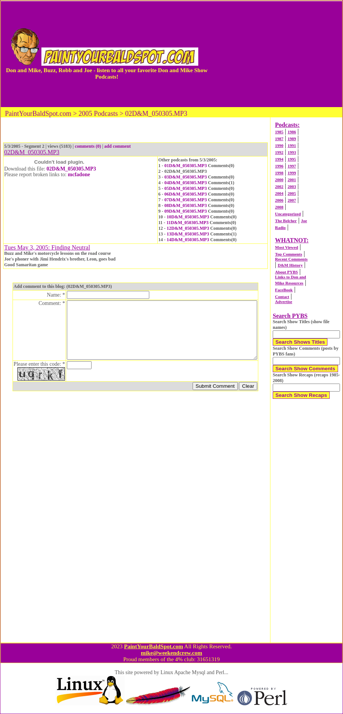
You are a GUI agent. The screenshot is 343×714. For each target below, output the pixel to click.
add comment (117, 146)
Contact (282, 296)
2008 (279, 207)
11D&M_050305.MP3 (187, 222)
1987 (279, 138)
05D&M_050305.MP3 (185, 188)
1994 (279, 159)
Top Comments (288, 254)
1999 (292, 173)
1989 (292, 138)
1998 (279, 173)
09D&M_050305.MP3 (185, 211)
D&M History (290, 265)
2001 (292, 179)
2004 (279, 193)
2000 (279, 179)
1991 (292, 145)
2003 (292, 186)
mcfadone (79, 174)
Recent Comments (291, 259)
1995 (292, 159)
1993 (292, 152)
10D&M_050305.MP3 (188, 217)
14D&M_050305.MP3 (188, 239)
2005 (292, 193)
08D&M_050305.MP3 (185, 205)
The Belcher (286, 220)
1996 (279, 166)
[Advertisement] (275, 54)
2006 (279, 200)
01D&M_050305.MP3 (185, 165)
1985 (279, 132)
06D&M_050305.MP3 (185, 194)
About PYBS (286, 272)
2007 (292, 200)
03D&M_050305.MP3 (185, 177)
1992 (279, 152)
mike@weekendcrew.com (171, 653)
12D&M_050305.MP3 (188, 228)
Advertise (283, 301)
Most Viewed (286, 247)
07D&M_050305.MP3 (185, 199)
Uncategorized (288, 214)
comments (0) (88, 146)
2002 (279, 186)
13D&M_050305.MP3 (188, 234)
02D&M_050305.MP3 (71, 169)
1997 (292, 166)
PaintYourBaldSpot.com (153, 646)
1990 (279, 145)
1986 (292, 132)
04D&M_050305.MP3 (185, 182)
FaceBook (283, 289)
